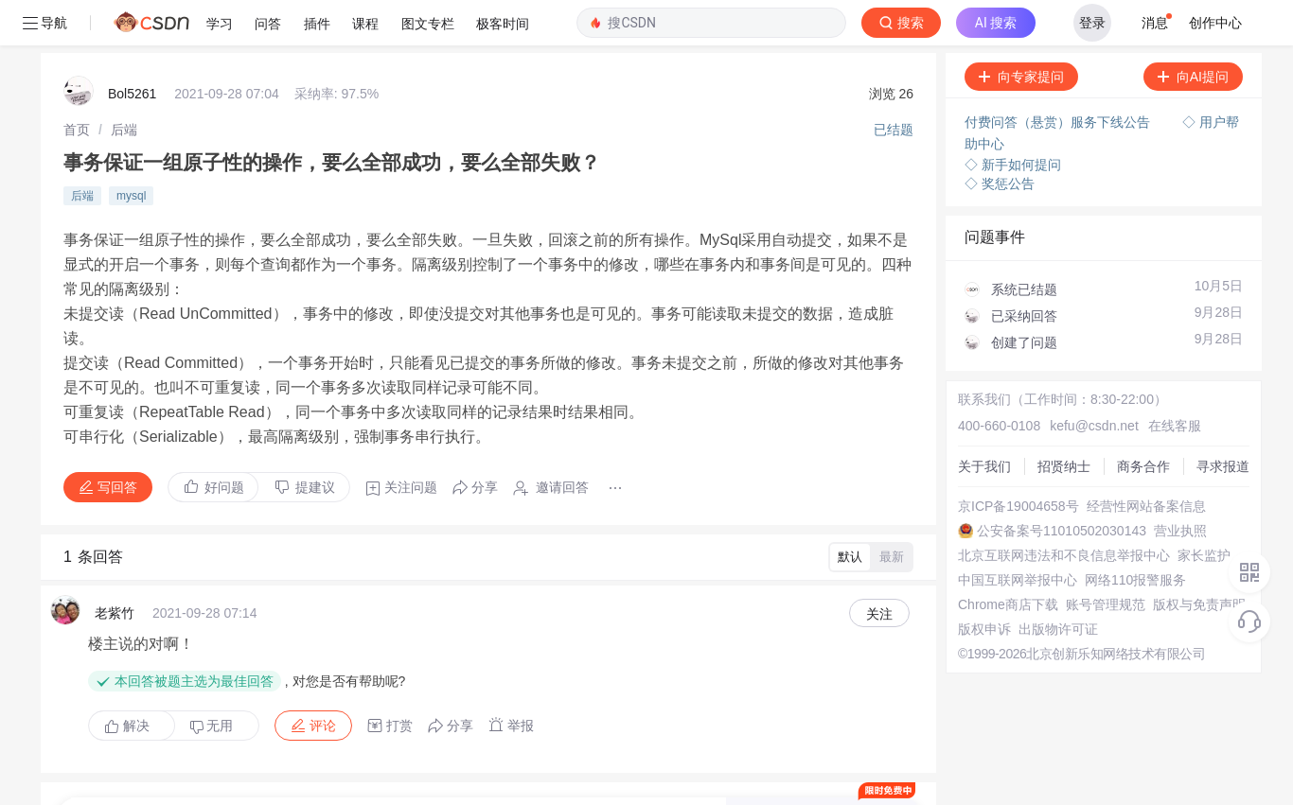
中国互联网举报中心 (1011, 534)
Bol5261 (132, 48)
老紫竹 (114, 567)
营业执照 (1173, 485)
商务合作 (1136, 421)
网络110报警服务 (1128, 534)
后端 (124, 84)
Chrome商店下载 (1001, 559)
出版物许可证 (1051, 583)
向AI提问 (1186, 31)
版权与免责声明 (1192, 559)
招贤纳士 (1057, 421)
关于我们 (977, 421)
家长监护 (1197, 509)
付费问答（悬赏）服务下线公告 (1052, 76)
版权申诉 (977, 583)
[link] (76, 84)
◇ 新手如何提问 (1006, 119)
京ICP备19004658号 (1011, 460)
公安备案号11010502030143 (1055, 485)
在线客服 (1168, 380)
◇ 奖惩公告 (993, 138)
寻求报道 (1216, 421)
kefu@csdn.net (1087, 380)
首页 (76, 84)
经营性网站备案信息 (1139, 460)
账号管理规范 (1099, 559)
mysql (131, 150)
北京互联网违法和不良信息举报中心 (1057, 509)
